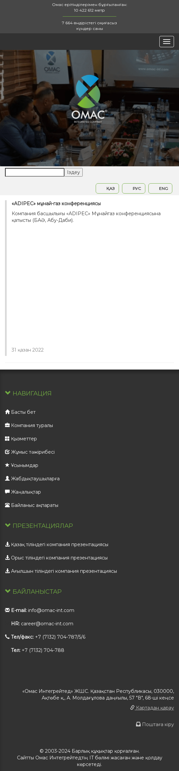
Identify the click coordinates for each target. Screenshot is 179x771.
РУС (133, 188)
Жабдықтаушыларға (32, 479)
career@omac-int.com (47, 624)
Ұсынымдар (21, 465)
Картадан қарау (152, 708)
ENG (160, 188)
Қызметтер (21, 439)
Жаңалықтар (23, 492)
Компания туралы (29, 425)
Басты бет (20, 412)
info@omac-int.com (51, 610)
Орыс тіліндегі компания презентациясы (56, 558)
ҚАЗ (107, 188)
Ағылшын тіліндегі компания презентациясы (61, 571)
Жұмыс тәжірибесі (30, 452)
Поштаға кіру (155, 724)
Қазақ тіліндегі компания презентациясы (56, 544)
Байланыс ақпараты (31, 505)
